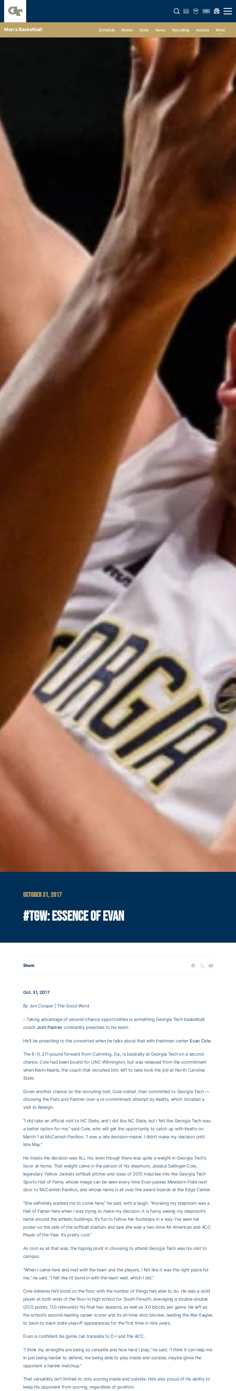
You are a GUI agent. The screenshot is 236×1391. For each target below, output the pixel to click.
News (160, 30)
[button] (177, 11)
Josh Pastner (50, 1027)
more (220, 30)
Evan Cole (200, 1041)
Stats (144, 30)
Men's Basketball (23, 29)
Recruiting (180, 30)
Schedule (107, 30)
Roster (127, 30)
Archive (202, 30)
